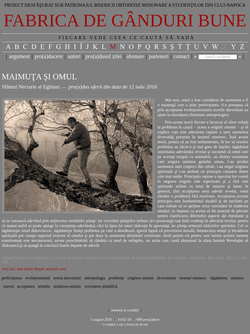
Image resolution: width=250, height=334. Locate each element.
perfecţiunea (12, 278)
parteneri (159, 56)
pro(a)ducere (49, 56)
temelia (44, 286)
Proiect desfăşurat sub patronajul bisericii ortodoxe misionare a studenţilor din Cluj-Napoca (125, 5)
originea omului (140, 278)
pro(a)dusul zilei (103, 56)
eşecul (8, 286)
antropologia (94, 278)
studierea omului (67, 286)
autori (74, 56)
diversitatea (166, 278)
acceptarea (26, 286)
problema (116, 278)
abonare (135, 56)
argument (19, 56)
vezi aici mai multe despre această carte (34, 268)
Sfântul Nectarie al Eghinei (31, 87)
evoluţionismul (37, 278)
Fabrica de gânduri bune (125, 20)
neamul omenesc (193, 278)
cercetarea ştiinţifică (100, 286)
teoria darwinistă (67, 278)
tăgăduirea (218, 278)
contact (181, 56)
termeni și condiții (125, 310)
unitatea (237, 278)
